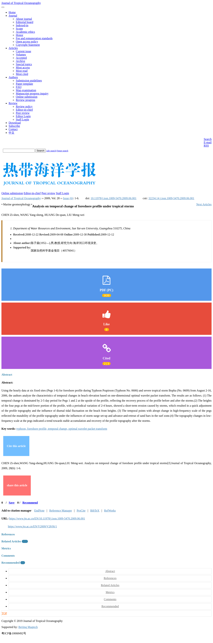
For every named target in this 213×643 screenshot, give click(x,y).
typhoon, (21, 428)
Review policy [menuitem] (24, 106)
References (8, 534)
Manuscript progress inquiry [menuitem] (32, 93)
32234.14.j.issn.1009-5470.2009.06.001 (171, 198)
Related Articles (14, 541)
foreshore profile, (37, 428)
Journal (13, 15)
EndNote (39, 510)
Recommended (13, 562)
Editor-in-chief (32, 193)
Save (11, 502)
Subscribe (14, 125)
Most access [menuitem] (23, 67)
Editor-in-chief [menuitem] (24, 109)
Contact (13, 129)
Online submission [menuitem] (26, 96)
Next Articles (204, 204)
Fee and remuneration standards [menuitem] (34, 38)
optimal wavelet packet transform (87, 428)
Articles (13, 48)
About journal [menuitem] (24, 18)
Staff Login (62, 193)
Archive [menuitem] (20, 61)
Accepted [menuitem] (21, 57)
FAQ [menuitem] (18, 87)
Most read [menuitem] (21, 70)
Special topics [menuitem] (24, 64)
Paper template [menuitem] (24, 83)
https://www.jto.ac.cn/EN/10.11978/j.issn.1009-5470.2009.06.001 (47, 518)
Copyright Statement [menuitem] (28, 44)
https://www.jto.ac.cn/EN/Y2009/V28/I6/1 (32, 526)
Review (13, 103)
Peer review (48, 193)
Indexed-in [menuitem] (22, 25)
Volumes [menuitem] (21, 54)
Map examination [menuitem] (26, 90)
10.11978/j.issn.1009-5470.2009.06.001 (113, 198)
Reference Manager (60, 510)
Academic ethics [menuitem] (25, 31)
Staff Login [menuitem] (22, 119)
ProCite (81, 510)
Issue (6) (68, 198)
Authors (13, 77)
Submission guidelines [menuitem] (29, 80)
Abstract (6, 374)
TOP (4, 613)
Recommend (30, 502)
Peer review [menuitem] (23, 112)
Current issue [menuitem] (23, 51)
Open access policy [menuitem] (27, 41)
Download (15, 122)
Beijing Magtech (28, 627)
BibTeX (94, 510)
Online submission (12, 193)
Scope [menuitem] (19, 28)
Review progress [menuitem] (25, 100)
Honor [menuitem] (19, 35)
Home (12, 12)
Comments (8, 555)
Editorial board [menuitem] (24, 22)
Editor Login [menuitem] (23, 116)
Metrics (6, 548)
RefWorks (110, 510)
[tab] (106, 374)
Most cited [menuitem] (22, 74)
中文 (11, 132)
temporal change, (58, 428)
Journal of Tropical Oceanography (21, 3)
